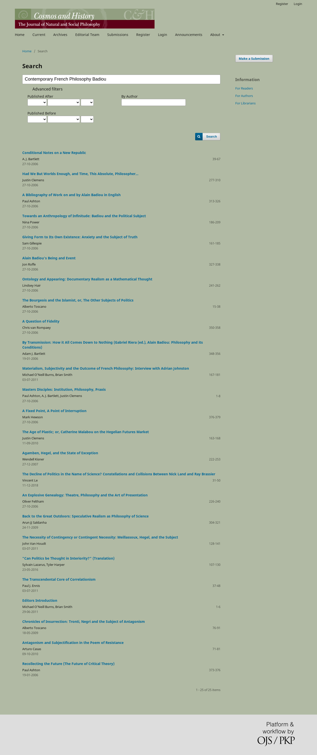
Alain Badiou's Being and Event (49, 258)
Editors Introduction (39, 600)
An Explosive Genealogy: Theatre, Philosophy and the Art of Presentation (85, 495)
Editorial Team (87, 34)
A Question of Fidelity (40, 321)
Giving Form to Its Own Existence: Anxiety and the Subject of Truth (79, 237)
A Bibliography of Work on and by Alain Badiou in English (71, 194)
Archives (60, 34)
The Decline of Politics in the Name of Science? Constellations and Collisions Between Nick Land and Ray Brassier (118, 474)
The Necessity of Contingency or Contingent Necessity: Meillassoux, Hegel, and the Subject (100, 537)
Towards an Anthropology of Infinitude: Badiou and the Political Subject (84, 215)
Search (211, 136)
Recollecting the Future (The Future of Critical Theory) (68, 663)
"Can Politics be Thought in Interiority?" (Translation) (68, 558)
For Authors (244, 95)
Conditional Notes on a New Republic (54, 152)
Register (143, 34)
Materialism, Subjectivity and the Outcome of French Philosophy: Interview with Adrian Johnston (105, 368)
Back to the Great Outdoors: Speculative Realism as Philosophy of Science (85, 516)
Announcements (188, 34)
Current (38, 34)
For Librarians (245, 103)
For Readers (244, 88)
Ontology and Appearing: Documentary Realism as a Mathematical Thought (87, 279)
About (215, 34)
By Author (129, 96)
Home (20, 34)
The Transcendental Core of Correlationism (59, 579)
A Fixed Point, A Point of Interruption (54, 410)
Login (162, 34)
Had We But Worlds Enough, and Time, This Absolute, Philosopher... (80, 173)
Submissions (117, 34)
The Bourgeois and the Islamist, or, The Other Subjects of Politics (77, 300)
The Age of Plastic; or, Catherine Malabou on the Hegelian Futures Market (85, 431)
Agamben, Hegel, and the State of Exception (60, 453)
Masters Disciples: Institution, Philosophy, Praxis (64, 389)
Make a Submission (254, 58)
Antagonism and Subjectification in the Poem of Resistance (73, 642)
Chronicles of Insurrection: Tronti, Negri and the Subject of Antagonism (83, 621)
